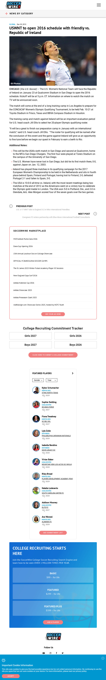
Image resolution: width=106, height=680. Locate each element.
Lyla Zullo (46, 430)
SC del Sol (46, 421)
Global (12, 24)
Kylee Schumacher (50, 387)
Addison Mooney (49, 502)
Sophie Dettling (49, 402)
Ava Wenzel (47, 516)
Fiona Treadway (49, 416)
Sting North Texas (50, 393)
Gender (37, 380)
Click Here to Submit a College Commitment (53, 355)
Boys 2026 (76, 344)
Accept (11, 676)
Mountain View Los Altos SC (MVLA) (57, 464)
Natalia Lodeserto (50, 488)
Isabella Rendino (49, 445)
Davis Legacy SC (48, 450)
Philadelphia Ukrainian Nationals (56, 436)
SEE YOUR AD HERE (53, 314)
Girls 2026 (76, 335)
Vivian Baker (47, 459)
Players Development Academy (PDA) (57, 479)
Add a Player (53, 622)
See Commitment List (53, 533)
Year (49, 380)
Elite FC (45, 507)
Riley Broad (47, 473)
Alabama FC (47, 522)
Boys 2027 (30, 344)
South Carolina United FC (53, 493)
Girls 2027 (30, 335)
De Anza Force (48, 407)
